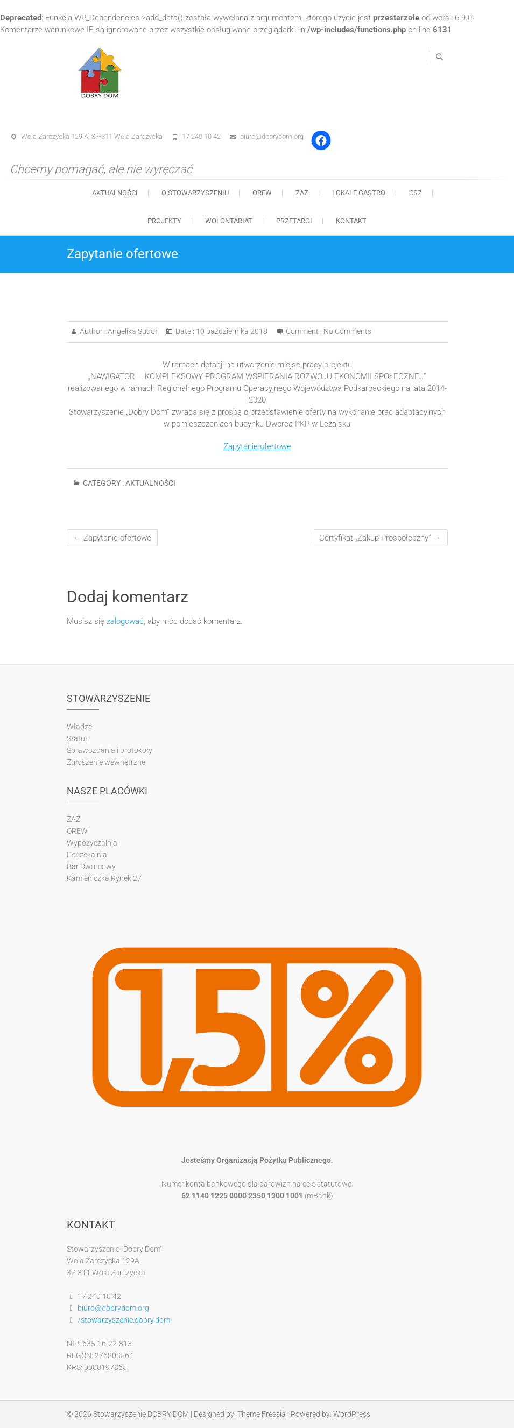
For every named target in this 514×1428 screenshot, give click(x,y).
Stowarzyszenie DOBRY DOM (141, 1414)
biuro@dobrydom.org (272, 136)
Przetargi (294, 221)
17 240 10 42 (201, 136)
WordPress (351, 1414)
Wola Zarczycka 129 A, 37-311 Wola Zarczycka (92, 136)
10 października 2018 (230, 331)
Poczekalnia (87, 854)
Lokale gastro (358, 193)
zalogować (125, 621)
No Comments (347, 331)
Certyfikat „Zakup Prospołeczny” (380, 538)
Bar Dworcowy (91, 866)
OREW (262, 193)
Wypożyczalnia (92, 843)
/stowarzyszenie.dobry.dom (124, 1320)
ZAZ (301, 193)
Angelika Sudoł (131, 331)
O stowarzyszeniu (195, 193)
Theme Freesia (261, 1414)
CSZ (415, 193)
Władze (79, 726)
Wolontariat (228, 221)
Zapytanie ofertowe (257, 446)
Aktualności (115, 193)
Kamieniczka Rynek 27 (104, 878)
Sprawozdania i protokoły (109, 750)
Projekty (164, 221)
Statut (77, 738)
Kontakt (351, 221)
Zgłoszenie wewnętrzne (106, 762)
